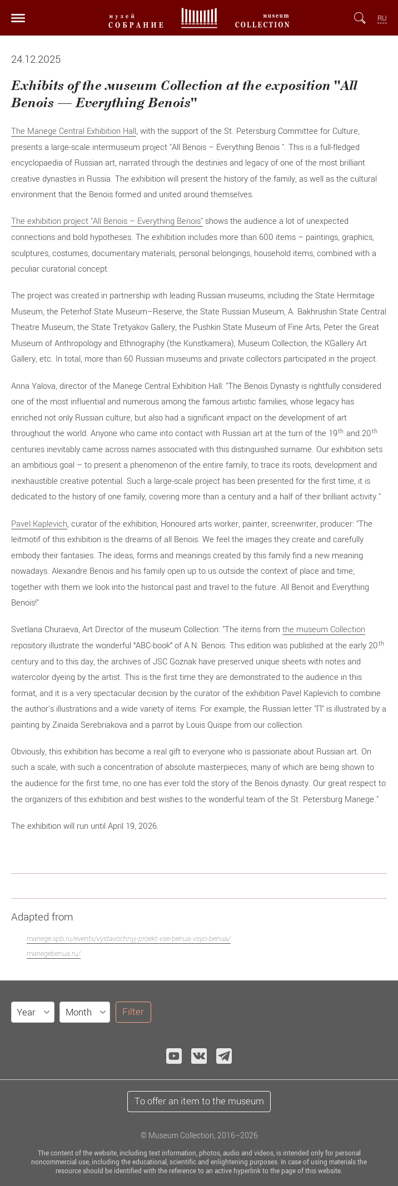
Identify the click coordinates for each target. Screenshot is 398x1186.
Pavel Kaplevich (39, 523)
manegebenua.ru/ (54, 953)
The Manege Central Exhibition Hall (73, 130)
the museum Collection (323, 628)
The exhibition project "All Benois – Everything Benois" (107, 220)
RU (382, 18)
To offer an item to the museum (199, 1101)
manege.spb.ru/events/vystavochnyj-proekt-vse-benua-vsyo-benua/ (129, 938)
